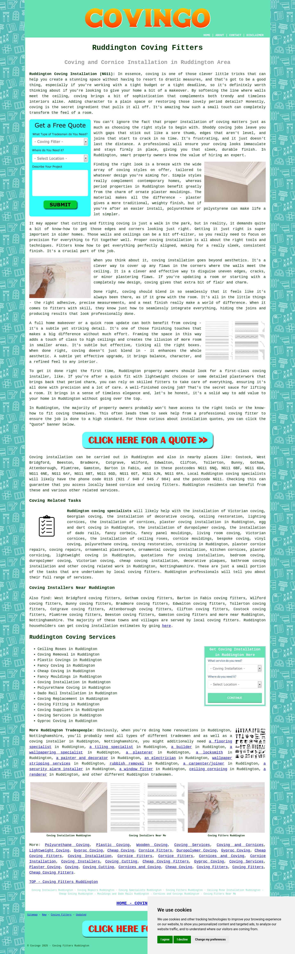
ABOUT (220, 35)
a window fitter (136, 769)
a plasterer (139, 752)
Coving (71, 867)
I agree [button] (165, 939)
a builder (181, 747)
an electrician (160, 758)
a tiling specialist (111, 747)
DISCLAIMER (255, 35)
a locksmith (209, 752)
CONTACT (235, 35)
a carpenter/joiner (203, 764)
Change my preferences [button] (210, 939)
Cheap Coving (120, 850)
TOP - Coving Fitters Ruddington (63, 882)
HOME (206, 35)
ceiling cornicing (208, 769)
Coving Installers (80, 862)
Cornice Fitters (155, 850)
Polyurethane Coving (67, 845)
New (44, 914)
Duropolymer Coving (197, 850)
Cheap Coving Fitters (166, 862)
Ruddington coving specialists (99, 511)
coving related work (102, 566)
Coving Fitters (212, 867)
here (166, 626)
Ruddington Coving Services (72, 637)
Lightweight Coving (49, 850)
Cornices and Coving (221, 856)
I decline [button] (182, 939)
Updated (81, 914)
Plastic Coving (113, 845)
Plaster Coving (44, 867)
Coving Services (192, 845)
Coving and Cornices (240, 845)
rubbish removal (127, 764)
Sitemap (32, 914)
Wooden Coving (152, 845)
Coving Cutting (121, 862)
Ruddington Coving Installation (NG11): (72, 74)
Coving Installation (89, 856)
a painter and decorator (82, 758)
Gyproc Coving (88, 850)
